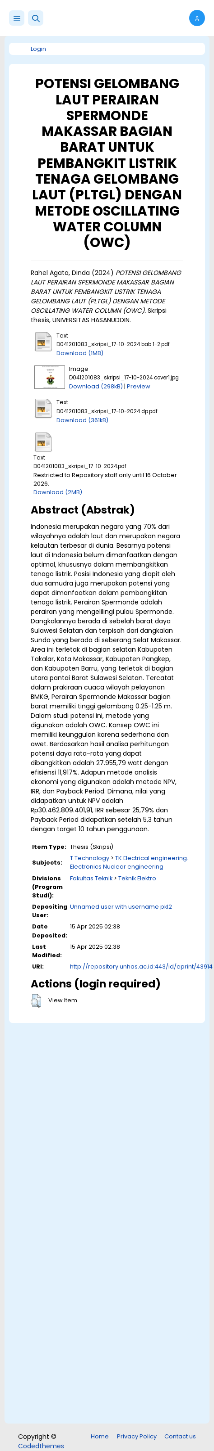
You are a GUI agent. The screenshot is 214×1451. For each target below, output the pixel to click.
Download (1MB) (79, 353)
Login (38, 49)
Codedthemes (41, 1446)
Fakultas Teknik (91, 878)
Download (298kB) (96, 386)
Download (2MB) (57, 492)
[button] (35, 18)
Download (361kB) (82, 420)
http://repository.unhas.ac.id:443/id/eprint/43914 (141, 966)
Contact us (180, 1436)
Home (100, 1436)
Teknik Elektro (137, 878)
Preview (138, 386)
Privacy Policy (137, 1436)
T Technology (89, 858)
